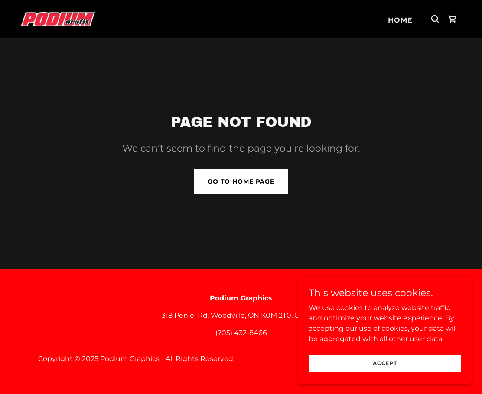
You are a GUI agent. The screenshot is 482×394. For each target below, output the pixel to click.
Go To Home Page (241, 181)
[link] (58, 18)
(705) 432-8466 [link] (241, 333)
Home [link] (400, 20)
